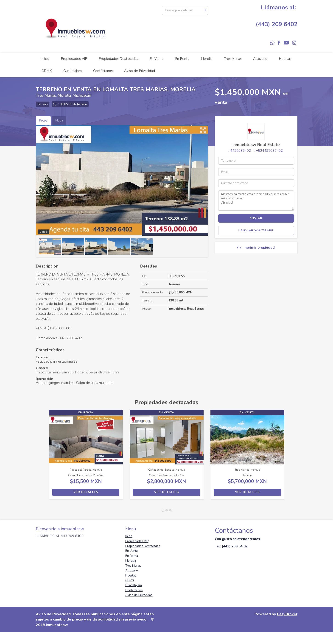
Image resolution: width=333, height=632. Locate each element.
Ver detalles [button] (85, 492)
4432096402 (240, 150)
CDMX (47, 71)
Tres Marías (233, 58)
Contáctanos (103, 71)
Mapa (59, 121)
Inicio (45, 58)
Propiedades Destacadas (118, 58)
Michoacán (82, 95)
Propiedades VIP (74, 58)
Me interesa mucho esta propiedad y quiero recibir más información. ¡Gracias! (256, 200)
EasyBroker (287, 614)
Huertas (285, 58)
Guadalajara (72, 71)
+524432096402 (269, 150)
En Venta (157, 58)
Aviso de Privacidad (139, 71)
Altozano (260, 58)
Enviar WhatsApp (256, 230)
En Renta (182, 58)
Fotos (43, 121)
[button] (42, 457)
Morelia (207, 58)
